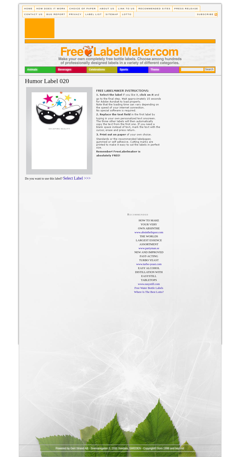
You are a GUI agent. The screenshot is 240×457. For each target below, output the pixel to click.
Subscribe (205, 14)
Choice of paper (82, 8)
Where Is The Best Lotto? (149, 292)
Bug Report (55, 14)
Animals (32, 69)
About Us (107, 8)
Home (28, 8)
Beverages (64, 69)
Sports (124, 69)
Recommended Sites (154, 8)
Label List (93, 14)
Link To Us (126, 8)
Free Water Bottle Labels (148, 288)
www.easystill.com (149, 284)
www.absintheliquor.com (148, 232)
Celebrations (97, 69)
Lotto (127, 14)
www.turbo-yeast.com (149, 264)
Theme (155, 69)
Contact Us (33, 14)
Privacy (75, 14)
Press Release (186, 8)
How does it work (50, 8)
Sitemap (112, 14)
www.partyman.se (148, 248)
